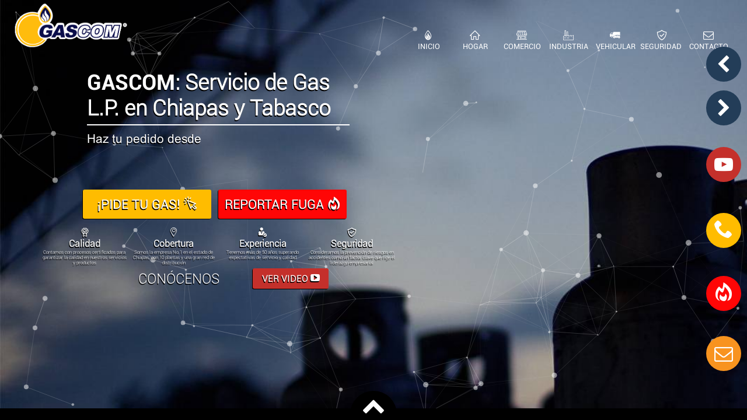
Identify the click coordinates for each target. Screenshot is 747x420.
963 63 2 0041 (214, 167)
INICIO (429, 46)
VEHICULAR (616, 46)
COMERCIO (522, 46)
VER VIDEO (291, 278)
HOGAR (475, 46)
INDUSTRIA (568, 46)
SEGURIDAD (661, 46)
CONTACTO (708, 46)
